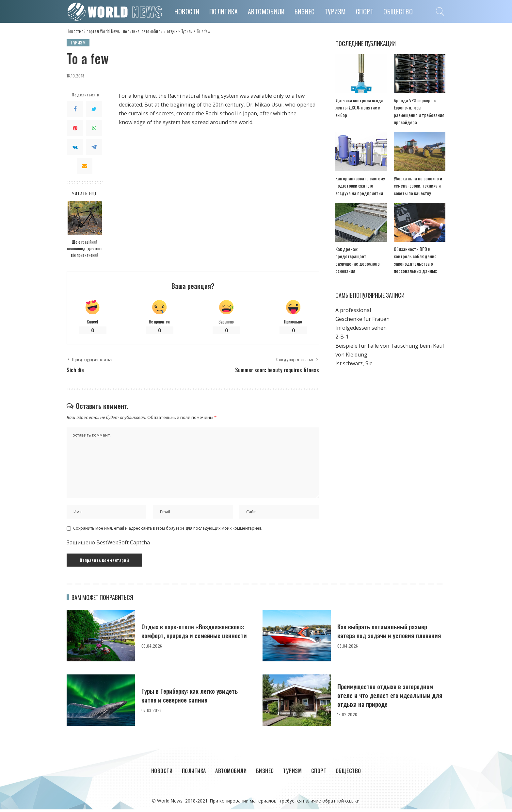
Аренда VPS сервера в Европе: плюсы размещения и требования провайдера (419, 107)
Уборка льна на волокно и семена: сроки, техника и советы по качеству (416, 178)
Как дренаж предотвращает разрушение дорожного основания (359, 249)
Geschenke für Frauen (362, 312)
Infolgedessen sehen (361, 321)
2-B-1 (342, 330)
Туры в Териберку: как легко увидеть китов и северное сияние (193, 697)
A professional (353, 303)
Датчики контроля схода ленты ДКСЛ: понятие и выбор (356, 107)
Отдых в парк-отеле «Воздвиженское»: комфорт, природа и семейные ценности (194, 633)
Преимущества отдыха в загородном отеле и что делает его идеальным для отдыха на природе (389, 697)
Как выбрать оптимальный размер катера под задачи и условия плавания (385, 633)
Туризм (78, 42)
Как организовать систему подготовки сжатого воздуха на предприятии (360, 178)
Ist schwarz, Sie (354, 356)
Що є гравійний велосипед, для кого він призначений (85, 248)
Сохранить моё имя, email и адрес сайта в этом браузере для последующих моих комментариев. (167, 531)
